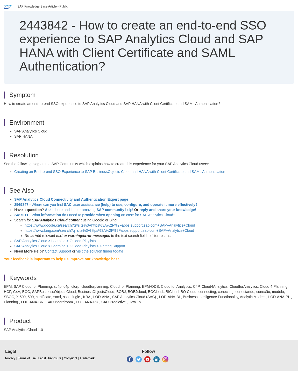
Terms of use (27, 358)
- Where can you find (105, 204)
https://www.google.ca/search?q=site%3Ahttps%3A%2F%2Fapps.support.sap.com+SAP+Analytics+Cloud (110, 225)
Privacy (10, 358)
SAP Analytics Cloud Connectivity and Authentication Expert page (71, 199)
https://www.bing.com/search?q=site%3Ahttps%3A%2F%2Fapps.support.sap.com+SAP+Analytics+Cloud (109, 230)
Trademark (87, 358)
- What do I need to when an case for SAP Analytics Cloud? (94, 215)
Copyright (70, 358)
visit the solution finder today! (99, 251)
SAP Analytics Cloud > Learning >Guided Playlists (55, 241)
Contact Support (58, 251)
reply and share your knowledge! (167, 210)
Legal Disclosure (49, 358)
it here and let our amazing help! (89, 210)
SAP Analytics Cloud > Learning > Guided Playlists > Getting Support (69, 246)
